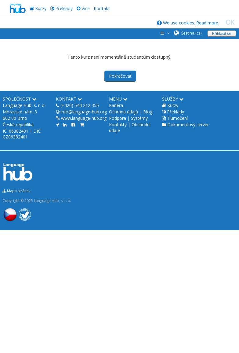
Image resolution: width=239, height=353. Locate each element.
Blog (147, 112)
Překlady (64, 8)
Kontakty (118, 124)
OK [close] (230, 22)
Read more (207, 23)
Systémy (139, 118)
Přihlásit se (221, 33)
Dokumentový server (188, 124)
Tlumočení (177, 118)
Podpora (117, 118)
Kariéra (116, 105)
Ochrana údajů (123, 112)
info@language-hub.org (84, 112)
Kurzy (172, 105)
